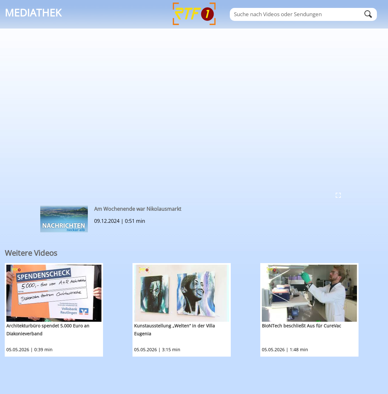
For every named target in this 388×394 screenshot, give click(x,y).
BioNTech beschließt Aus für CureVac (301, 326)
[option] (69, 310)
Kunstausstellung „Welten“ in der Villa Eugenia (174, 330)
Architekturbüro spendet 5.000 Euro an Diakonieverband (47, 330)
